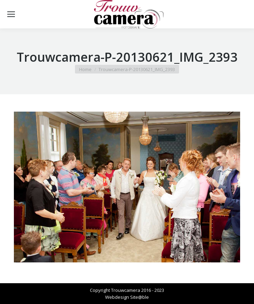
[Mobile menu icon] (11, 14)
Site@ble (139, 297)
